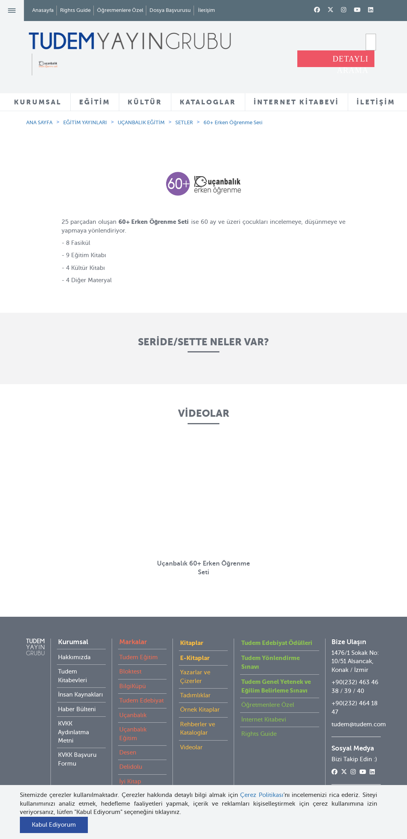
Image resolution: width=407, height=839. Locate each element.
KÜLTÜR (145, 102)
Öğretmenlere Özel (120, 10)
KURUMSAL (38, 102)
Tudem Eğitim (138, 657)
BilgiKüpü (132, 686)
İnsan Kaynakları (80, 694)
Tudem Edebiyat (141, 700)
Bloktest (130, 671)
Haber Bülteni (77, 709)
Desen (127, 752)
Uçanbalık (133, 715)
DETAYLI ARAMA (350, 60)
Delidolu (130, 767)
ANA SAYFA (39, 122)
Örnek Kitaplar (200, 709)
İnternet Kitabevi (263, 719)
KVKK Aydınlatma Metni (73, 732)
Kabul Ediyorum (54, 825)
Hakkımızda (74, 657)
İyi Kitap (130, 781)
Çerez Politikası (261, 795)
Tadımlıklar (195, 695)
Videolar (191, 747)
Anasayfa (43, 10)
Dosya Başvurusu (170, 10)
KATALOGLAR (208, 102)
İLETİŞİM (376, 102)
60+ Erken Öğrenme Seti (233, 122)
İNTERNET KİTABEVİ (296, 102)
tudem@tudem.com (358, 724)
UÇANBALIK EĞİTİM (141, 122)
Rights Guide (75, 10)
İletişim (206, 10)
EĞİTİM (94, 102)
